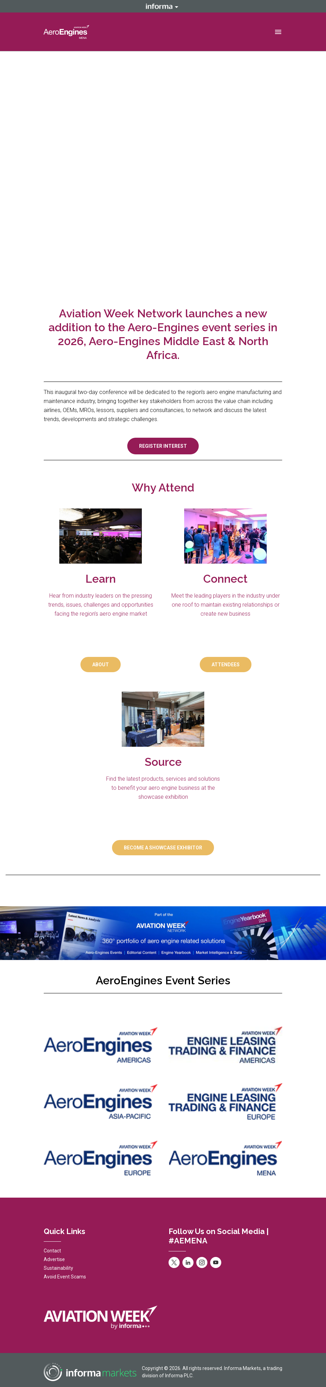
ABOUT (100, 664)
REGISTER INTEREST (163, 446)
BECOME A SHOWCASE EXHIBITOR (163, 847)
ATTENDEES (226, 664)
